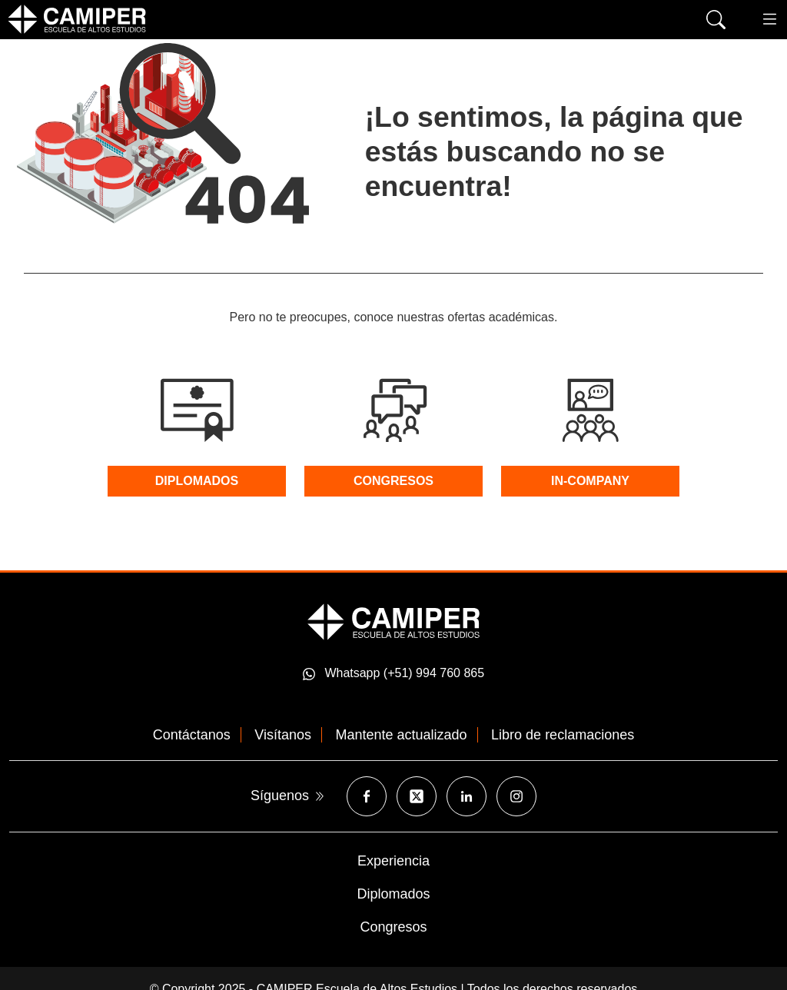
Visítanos (282, 734)
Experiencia (393, 861)
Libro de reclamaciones (562, 734)
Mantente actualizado (401, 734)
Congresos (393, 927)
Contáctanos (192, 734)
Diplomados (393, 894)
